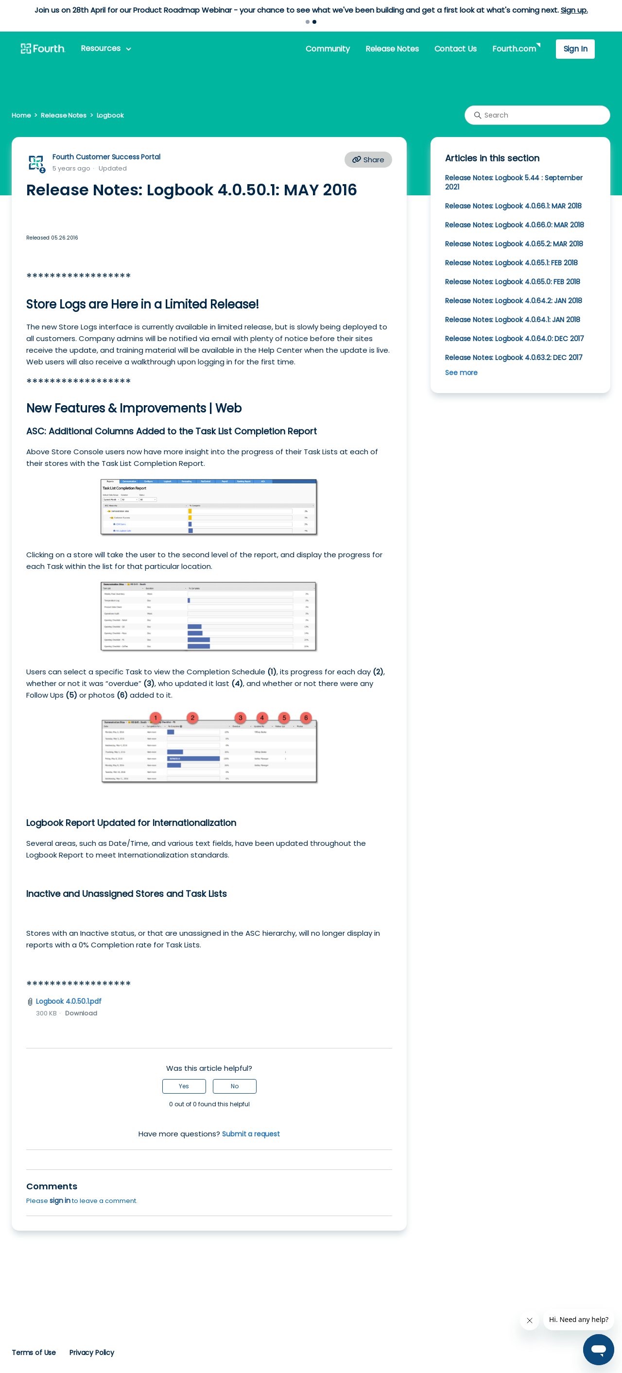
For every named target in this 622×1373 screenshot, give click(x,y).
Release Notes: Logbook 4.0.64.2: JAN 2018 (513, 301)
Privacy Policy (91, 1352)
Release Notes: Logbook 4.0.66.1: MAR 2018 (513, 206)
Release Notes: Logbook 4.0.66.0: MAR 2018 (514, 225)
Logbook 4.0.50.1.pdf (69, 1001)
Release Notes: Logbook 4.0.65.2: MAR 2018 (514, 244)
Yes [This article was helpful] (184, 1086)
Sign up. (574, 10)
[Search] (537, 115)
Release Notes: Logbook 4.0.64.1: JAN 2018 (512, 320)
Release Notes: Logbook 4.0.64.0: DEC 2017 (514, 338)
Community (327, 48)
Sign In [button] (575, 48)
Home (21, 115)
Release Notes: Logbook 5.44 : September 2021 (513, 182)
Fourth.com (514, 48)
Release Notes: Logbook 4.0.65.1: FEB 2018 (511, 263)
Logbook (110, 115)
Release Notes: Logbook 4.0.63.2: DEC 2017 (514, 357)
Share (368, 159)
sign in (60, 1200)
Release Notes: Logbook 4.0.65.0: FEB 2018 (512, 282)
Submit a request (251, 1134)
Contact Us (455, 48)
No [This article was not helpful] (235, 1086)
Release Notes (392, 48)
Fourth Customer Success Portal (106, 157)
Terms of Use (34, 1352)
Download (81, 1013)
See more (461, 373)
